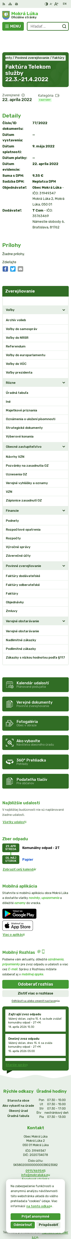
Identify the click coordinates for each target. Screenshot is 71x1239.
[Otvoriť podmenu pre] (63, 291)
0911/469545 (36, 1152)
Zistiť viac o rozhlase (35, 975)
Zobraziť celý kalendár (19, 851)
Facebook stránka (35, 1161)
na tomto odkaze (39, 1206)
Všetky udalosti (14, 803)
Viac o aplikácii (14, 916)
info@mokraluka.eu (35, 1156)
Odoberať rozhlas (35, 965)
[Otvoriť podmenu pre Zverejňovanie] (63, 282)
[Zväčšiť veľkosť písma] (56, 4)
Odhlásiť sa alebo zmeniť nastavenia (36, 982)
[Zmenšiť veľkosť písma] (51, 4)
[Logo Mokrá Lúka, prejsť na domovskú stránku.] (35, 15)
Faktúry (45, 81)
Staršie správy (17, 1046)
